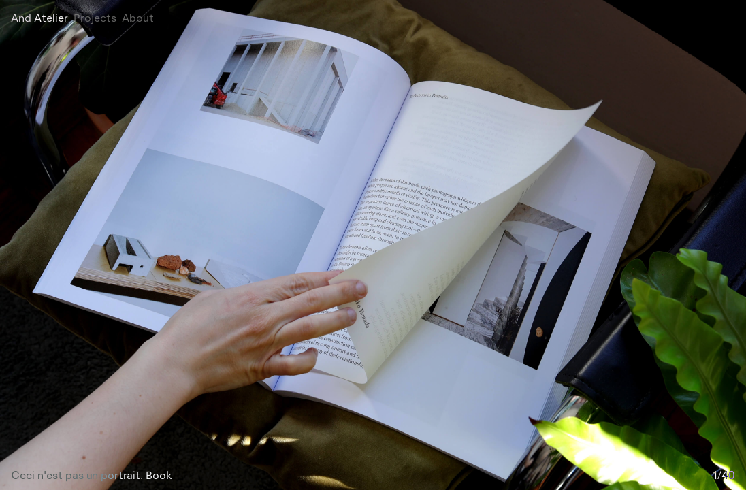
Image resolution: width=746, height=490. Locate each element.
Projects (95, 17)
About (138, 17)
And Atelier (39, 17)
